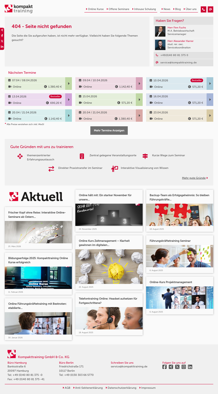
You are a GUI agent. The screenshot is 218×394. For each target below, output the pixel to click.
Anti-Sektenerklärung (88, 387)
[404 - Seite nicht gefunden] (203, 9)
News (165, 9)
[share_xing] (2, 30)
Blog (177, 9)
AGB (66, 387)
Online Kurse (95, 9)
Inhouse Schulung (144, 9)
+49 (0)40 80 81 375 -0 (28, 375)
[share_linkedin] (2, 47)
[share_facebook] (2, 36)
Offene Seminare (117, 9)
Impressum (147, 387)
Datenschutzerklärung (121, 387)
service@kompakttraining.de (129, 366)
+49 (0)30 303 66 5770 (79, 375)
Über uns (190, 9)
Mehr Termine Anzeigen (109, 130)
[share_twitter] (2, 41)
